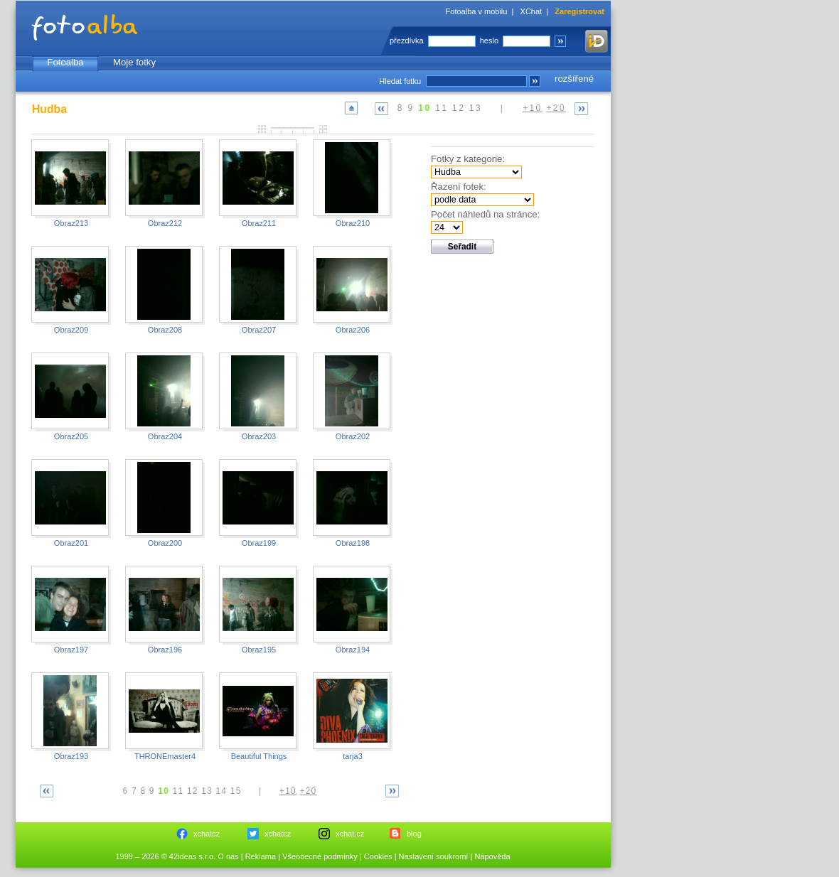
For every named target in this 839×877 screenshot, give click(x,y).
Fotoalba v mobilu (477, 11)
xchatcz (206, 833)
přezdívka (407, 40)
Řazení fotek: (458, 186)
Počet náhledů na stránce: (485, 214)
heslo (489, 40)
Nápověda (492, 856)
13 (475, 108)
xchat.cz (350, 833)
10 (424, 108)
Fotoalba (65, 62)
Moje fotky (134, 62)
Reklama (260, 856)
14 (221, 791)
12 (458, 108)
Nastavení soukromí (434, 856)
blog (414, 833)
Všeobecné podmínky (320, 856)
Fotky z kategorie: (468, 159)
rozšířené (574, 78)
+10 (533, 108)
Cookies (378, 856)
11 (441, 108)
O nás (228, 856)
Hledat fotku (400, 81)
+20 (556, 108)
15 (236, 791)
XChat (531, 11)
